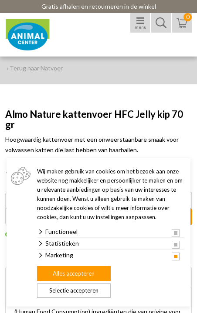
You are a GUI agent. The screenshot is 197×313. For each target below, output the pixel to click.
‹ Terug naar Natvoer (35, 68)
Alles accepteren (74, 273)
